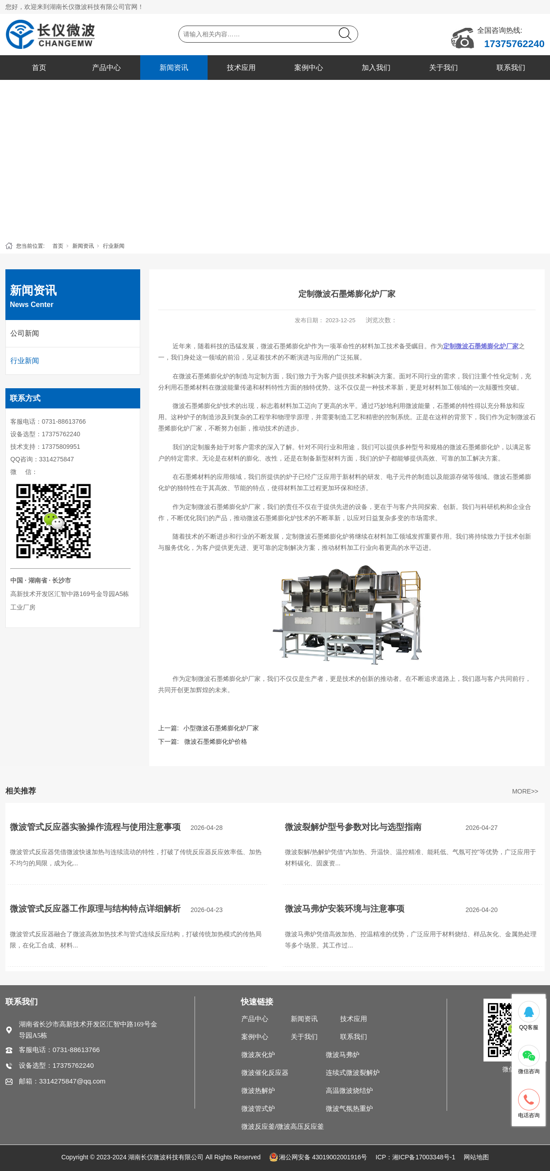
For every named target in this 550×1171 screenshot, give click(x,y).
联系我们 (511, 67)
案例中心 (308, 67)
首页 (39, 67)
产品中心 (106, 67)
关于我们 (443, 67)
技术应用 (241, 67)
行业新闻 (113, 246)
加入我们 (376, 67)
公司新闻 (24, 333)
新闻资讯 (174, 67)
